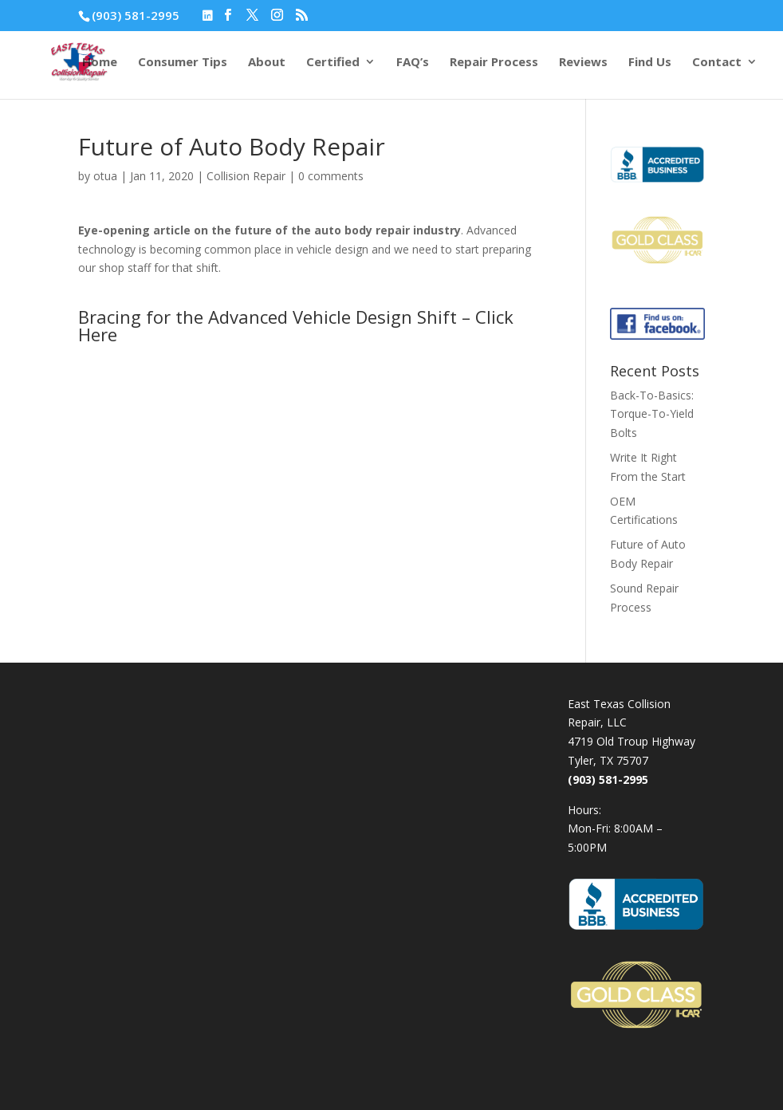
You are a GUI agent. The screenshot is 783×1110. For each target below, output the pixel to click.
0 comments (331, 175)
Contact (717, 62)
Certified (333, 62)
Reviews (583, 62)
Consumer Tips (182, 62)
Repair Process (494, 62)
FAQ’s (412, 62)
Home (99, 62)
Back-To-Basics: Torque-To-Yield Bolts (652, 414)
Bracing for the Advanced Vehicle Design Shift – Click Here (295, 325)
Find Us (649, 62)
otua (105, 175)
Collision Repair (246, 175)
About (266, 62)
